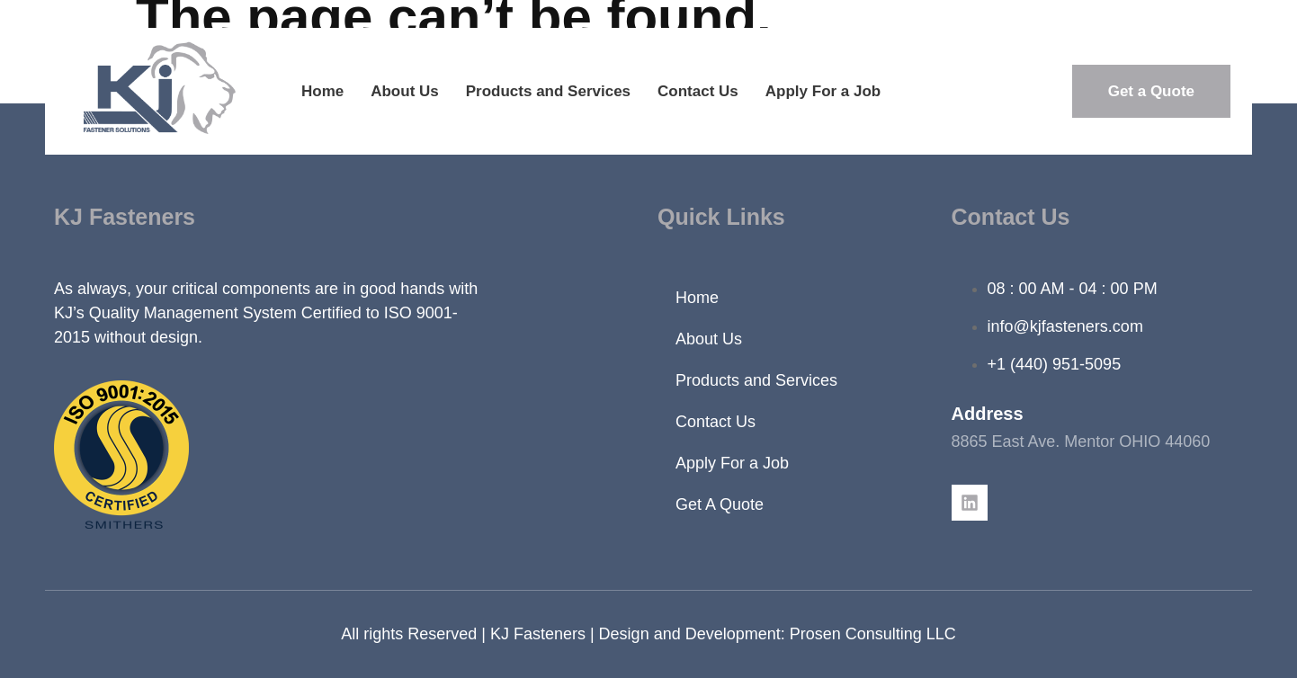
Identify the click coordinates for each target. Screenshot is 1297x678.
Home (322, 91)
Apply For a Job (823, 91)
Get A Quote (719, 504)
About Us (405, 91)
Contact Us (697, 91)
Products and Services (548, 91)
